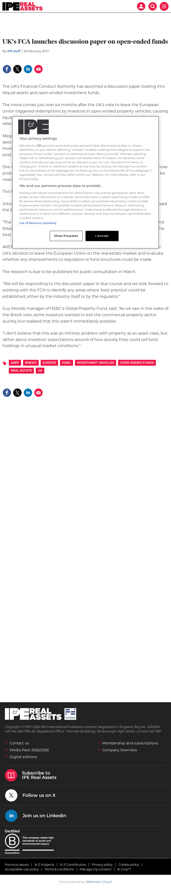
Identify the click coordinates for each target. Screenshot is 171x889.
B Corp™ (124, 869)
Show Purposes (66, 236)
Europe (49, 362)
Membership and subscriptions (130, 743)
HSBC (66, 362)
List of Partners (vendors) (37, 223)
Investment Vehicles (95, 362)
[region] (85, 182)
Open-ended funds (137, 362)
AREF (15, 362)
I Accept (102, 236)
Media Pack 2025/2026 (29, 750)
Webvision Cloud (99, 882)
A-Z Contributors (73, 864)
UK (40, 370)
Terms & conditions (59, 869)
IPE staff (14, 51)
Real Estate (21, 370)
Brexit (31, 362)
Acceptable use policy (22, 869)
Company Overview (119, 750)
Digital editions (23, 757)
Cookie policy (129, 864)
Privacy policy (102, 864)
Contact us (19, 743)
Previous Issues (17, 864)
